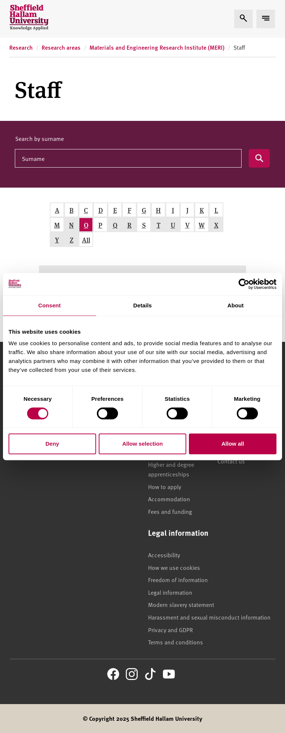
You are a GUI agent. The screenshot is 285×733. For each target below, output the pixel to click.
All (86, 239)
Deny (52, 443)
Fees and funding (170, 511)
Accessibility (164, 555)
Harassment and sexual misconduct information (209, 617)
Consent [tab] (49, 305)
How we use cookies (174, 567)
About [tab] (235, 305)
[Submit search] (259, 158)
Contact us (231, 461)
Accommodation (169, 499)
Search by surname (39, 138)
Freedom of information (178, 579)
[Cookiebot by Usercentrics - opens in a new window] (244, 284)
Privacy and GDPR (170, 629)
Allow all (233, 443)
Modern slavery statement (181, 604)
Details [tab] (142, 305)
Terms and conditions (175, 642)
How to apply (164, 486)
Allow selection (142, 443)
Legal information (170, 592)
